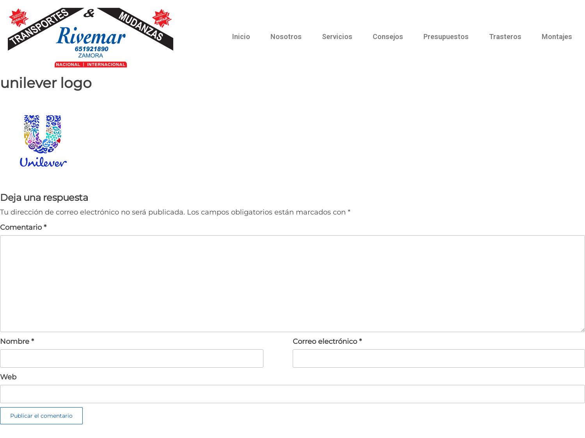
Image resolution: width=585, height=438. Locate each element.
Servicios (337, 36)
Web (8, 377)
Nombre (17, 341)
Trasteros (505, 36)
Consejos (388, 36)
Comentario (23, 227)
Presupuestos (446, 36)
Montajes (557, 36)
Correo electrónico (327, 341)
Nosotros (286, 36)
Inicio (241, 36)
